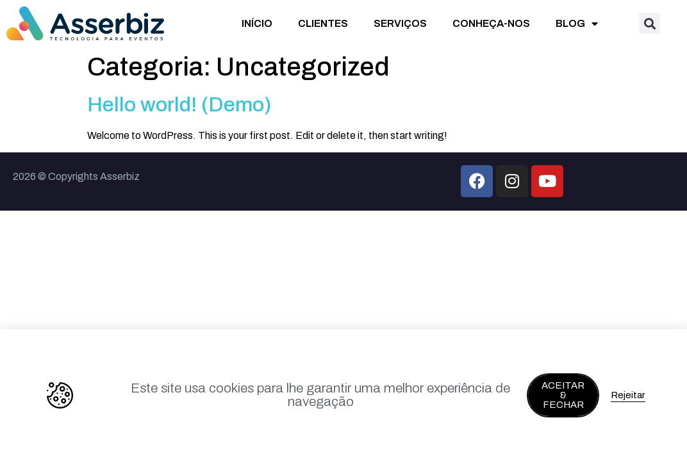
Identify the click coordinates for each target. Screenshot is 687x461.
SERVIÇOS (400, 23)
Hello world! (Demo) (179, 104)
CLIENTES (323, 23)
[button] (649, 23)
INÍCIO (257, 23)
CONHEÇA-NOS (491, 23)
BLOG (577, 23)
